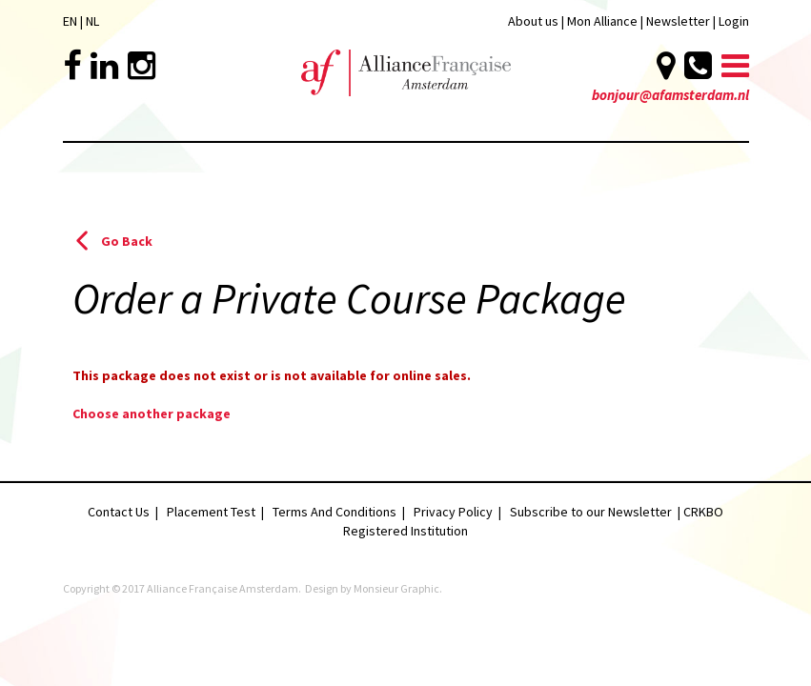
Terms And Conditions (334, 511)
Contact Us (119, 511)
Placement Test (211, 511)
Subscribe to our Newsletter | (596, 511)
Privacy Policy (453, 511)
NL (92, 21)
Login (734, 21)
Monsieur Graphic (396, 588)
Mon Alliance (602, 21)
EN (70, 21)
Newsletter (679, 21)
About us (533, 21)
